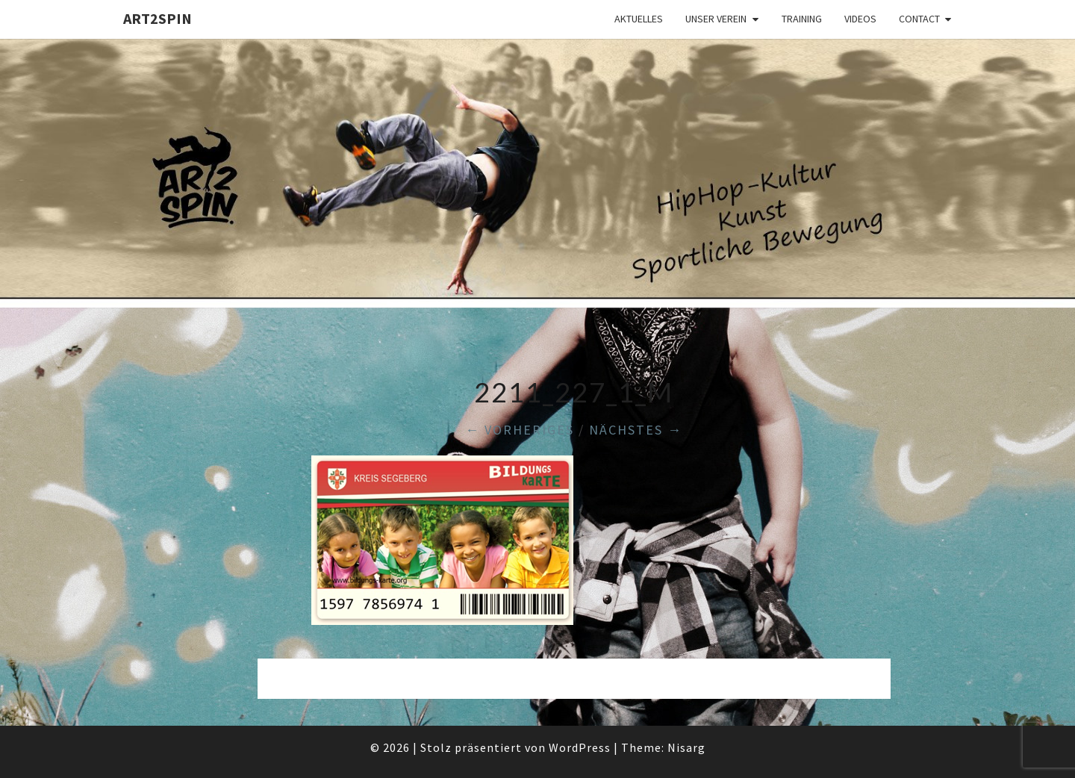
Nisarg (686, 747)
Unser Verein (716, 18)
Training (802, 18)
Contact (919, 18)
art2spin (157, 18)
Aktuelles (638, 18)
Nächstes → (635, 429)
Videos (860, 18)
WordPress (580, 747)
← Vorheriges (519, 429)
